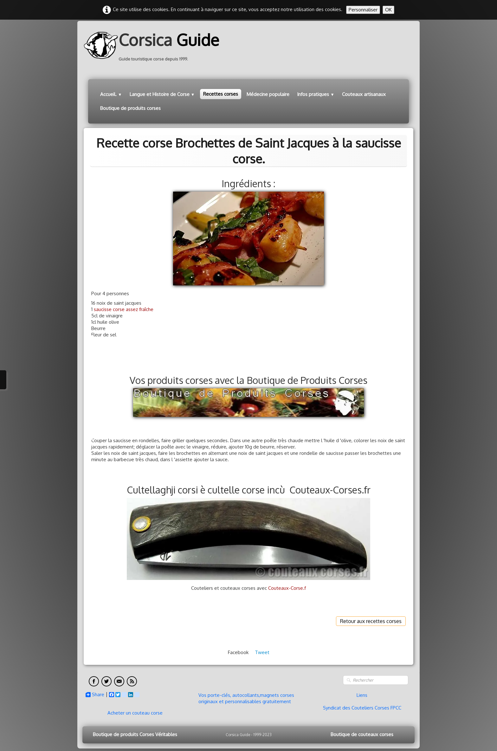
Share (95, 694)
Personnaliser (363, 10)
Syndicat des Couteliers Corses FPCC (362, 708)
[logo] (154, 45)
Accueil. (111, 94)
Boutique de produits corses (130, 108)
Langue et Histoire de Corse (162, 94)
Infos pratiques (315, 94)
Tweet (262, 652)
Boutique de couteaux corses (362, 734)
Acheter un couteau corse (135, 713)
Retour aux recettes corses (371, 621)
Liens (362, 695)
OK (388, 10)
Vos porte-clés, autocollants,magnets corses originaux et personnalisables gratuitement (246, 698)
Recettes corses (220, 94)
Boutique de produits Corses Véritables (135, 734)
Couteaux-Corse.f (287, 588)
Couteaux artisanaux (364, 94)
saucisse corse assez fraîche (123, 309)
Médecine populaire (268, 94)
